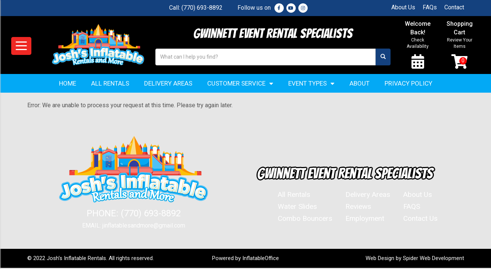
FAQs (430, 7)
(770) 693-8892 (202, 7)
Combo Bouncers (305, 219)
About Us (403, 7)
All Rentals (110, 84)
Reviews (358, 207)
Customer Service (240, 84)
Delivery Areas (168, 84)
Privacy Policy (408, 84)
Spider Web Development (433, 259)
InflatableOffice (260, 259)
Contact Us (420, 219)
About (359, 84)
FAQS (411, 207)
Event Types (311, 84)
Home (67, 84)
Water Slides (297, 207)
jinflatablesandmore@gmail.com (143, 226)
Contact (454, 7)
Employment (364, 219)
